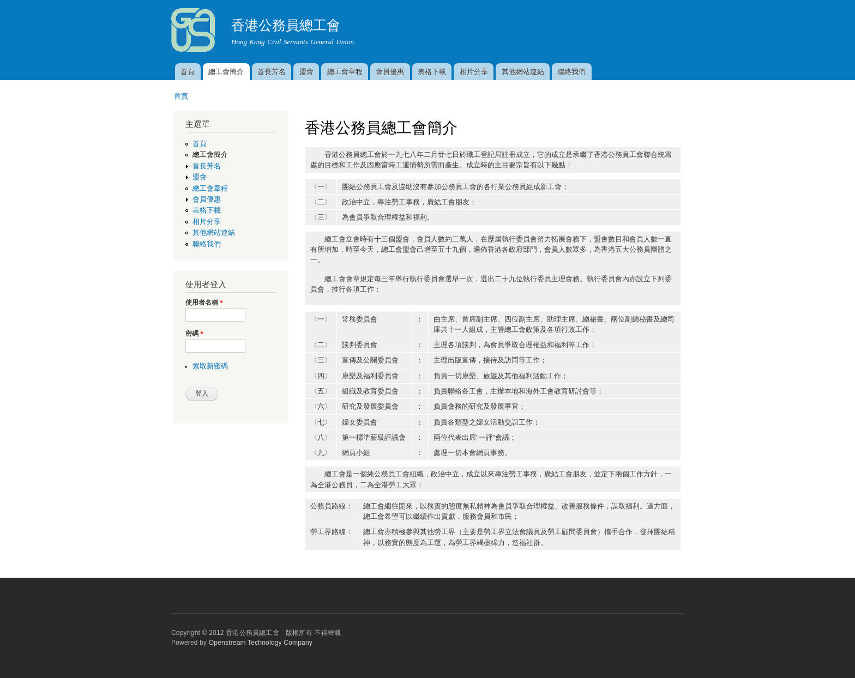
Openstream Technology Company (260, 642)
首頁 (187, 72)
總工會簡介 (226, 72)
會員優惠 (390, 72)
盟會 (306, 72)
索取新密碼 (210, 366)
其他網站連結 (523, 72)
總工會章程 (345, 72)
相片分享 (474, 72)
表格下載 (432, 72)
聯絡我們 (571, 72)
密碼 (194, 333)
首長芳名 (271, 72)
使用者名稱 (204, 302)
